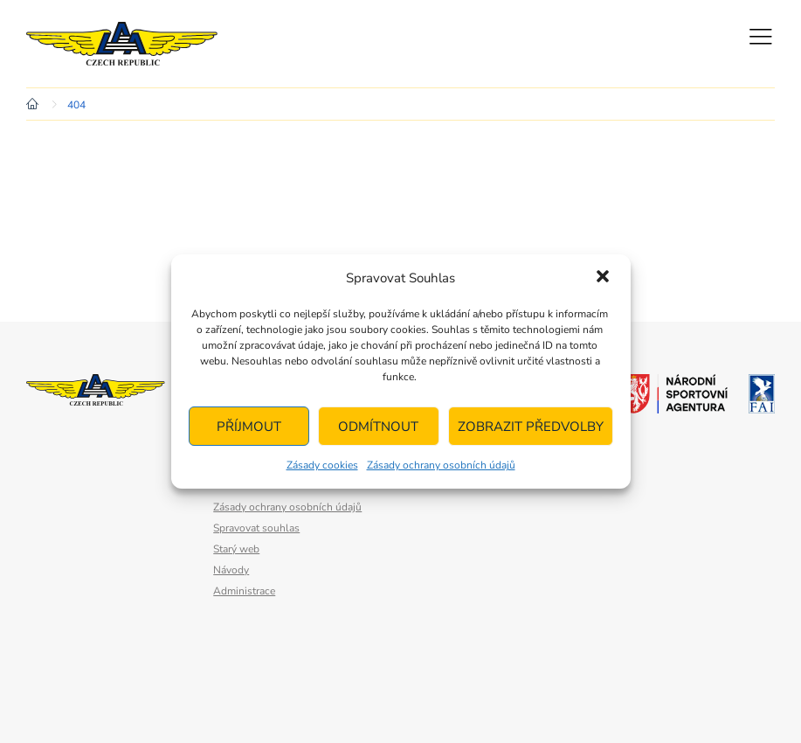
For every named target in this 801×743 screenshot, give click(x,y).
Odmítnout (378, 426)
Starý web (236, 549)
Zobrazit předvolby (531, 426)
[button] (602, 277)
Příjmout (249, 426)
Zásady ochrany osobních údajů (441, 465)
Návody (231, 570)
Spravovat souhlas (256, 528)
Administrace (244, 591)
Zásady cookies (322, 465)
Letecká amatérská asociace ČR (131, 44)
